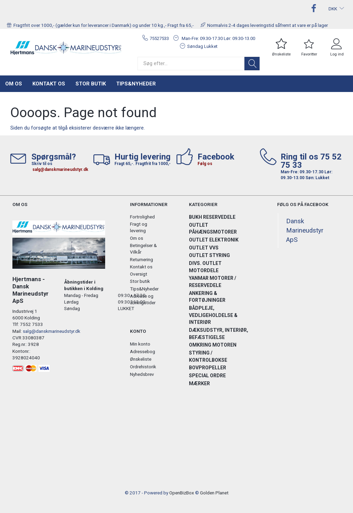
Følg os (205, 163)
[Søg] (252, 63)
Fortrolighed (142, 216)
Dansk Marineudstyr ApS (304, 230)
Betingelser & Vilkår (143, 249)
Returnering (141, 259)
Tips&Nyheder (136, 84)
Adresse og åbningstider (142, 299)
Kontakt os (48, 84)
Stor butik (90, 84)
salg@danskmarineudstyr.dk (60, 169)
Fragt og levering (138, 227)
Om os (13, 84)
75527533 (159, 38)
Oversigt (138, 274)
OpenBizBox (181, 492)
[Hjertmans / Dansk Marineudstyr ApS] (66, 48)
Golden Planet (214, 492)
